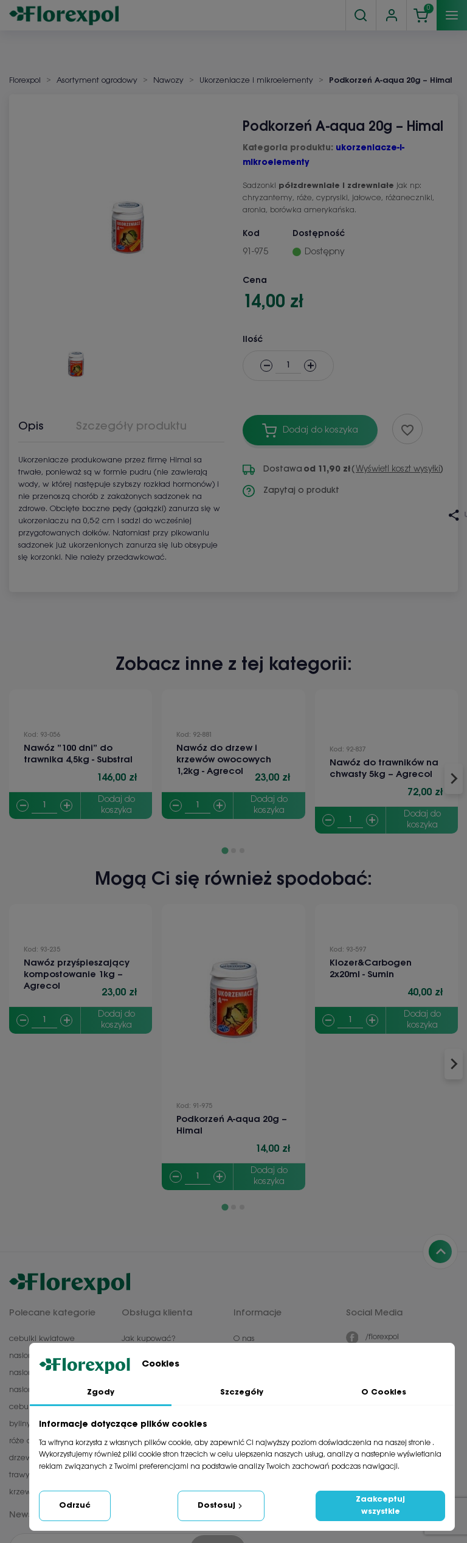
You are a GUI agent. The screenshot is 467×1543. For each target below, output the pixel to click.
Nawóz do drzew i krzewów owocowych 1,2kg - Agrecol (223, 760)
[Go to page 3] (242, 850)
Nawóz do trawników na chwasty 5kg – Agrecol (384, 768)
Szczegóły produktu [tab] (131, 426)
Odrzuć (75, 1505)
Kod (251, 234)
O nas (244, 1338)
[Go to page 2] (233, 850)
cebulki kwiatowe (42, 1338)
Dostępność (318, 234)
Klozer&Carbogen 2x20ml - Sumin (371, 969)
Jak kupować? (148, 1338)
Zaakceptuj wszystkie (380, 1505)
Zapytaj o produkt (291, 491)
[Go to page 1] (224, 850)
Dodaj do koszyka (116, 805)
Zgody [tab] (100, 1392)
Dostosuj (221, 1506)
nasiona (23, 1355)
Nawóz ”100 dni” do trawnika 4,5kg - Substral (78, 754)
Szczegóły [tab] (241, 1392)
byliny (20, 1424)
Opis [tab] (31, 426)
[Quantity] (44, 805)
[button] (76, 358)
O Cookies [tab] (383, 1392)
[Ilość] (288, 366)
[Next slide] (454, 779)
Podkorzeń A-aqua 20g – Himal (231, 1125)
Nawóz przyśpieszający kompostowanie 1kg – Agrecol (77, 974)
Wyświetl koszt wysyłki (398, 469)
